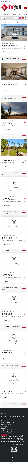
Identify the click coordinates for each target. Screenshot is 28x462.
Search (24, 14)
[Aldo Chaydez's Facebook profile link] (3, 431)
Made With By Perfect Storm (14, 457)
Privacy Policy (9, 460)
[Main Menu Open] (25, 8)
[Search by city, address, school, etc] (12, 14)
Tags (3, 18)
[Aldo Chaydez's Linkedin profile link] (11, 431)
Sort (16, 18)
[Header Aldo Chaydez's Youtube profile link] (4, 1)
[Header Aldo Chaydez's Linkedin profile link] (6, 1)
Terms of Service (18, 460)
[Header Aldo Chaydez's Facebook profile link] (1, 1)
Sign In (25, 1)
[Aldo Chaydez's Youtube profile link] (7, 431)
